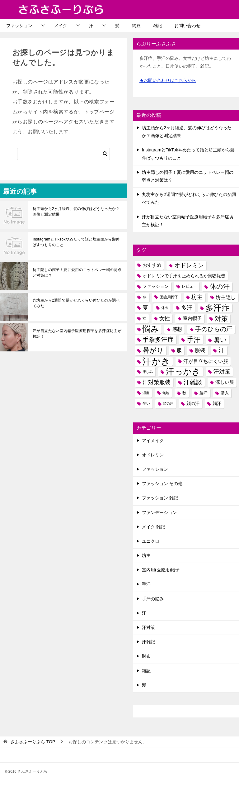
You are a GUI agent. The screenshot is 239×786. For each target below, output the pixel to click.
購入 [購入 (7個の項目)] (225, 393)
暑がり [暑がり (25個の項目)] (153, 350)
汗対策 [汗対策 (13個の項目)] (221, 372)
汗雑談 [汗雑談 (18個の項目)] (193, 382)
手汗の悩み (153, 598)
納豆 (136, 25)
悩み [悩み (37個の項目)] (151, 329)
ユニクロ (150, 541)
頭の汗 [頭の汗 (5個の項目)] (168, 403)
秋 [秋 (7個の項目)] (184, 393)
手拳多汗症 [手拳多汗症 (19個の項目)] (158, 339)
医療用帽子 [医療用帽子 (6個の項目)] (169, 297)
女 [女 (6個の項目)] (144, 318)
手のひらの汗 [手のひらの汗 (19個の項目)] (213, 329)
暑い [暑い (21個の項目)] (220, 339)
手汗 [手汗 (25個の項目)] (193, 340)
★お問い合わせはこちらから (167, 80)
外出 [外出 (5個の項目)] (164, 308)
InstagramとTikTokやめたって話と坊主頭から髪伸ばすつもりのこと (76, 242)
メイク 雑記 (153, 526)
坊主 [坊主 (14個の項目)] (197, 297)
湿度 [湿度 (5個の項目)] (146, 393)
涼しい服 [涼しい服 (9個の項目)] (224, 382)
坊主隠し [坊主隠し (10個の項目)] (226, 297)
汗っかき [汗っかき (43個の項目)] (183, 371)
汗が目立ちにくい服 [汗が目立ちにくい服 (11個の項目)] (205, 361)
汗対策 (148, 627)
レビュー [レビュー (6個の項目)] (189, 286)
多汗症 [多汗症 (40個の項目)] (217, 307)
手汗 (146, 584)
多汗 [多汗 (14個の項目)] (186, 308)
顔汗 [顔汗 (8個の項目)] (217, 403)
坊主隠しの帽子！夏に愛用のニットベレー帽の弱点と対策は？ (77, 273)
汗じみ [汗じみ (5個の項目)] (148, 372)
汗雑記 (148, 641)
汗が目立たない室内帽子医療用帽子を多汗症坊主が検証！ (77, 334)
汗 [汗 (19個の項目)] (221, 350)
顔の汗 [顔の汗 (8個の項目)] (192, 403)
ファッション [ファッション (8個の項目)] (156, 286)
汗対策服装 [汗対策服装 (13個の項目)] (157, 382)
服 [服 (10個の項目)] (179, 350)
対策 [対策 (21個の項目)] (221, 318)
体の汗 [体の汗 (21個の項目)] (220, 286)
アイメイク (153, 440)
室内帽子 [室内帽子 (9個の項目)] (192, 318)
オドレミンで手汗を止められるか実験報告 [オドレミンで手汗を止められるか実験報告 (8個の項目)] (184, 275)
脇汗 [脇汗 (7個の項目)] (203, 393)
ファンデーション (159, 512)
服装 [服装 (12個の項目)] (200, 350)
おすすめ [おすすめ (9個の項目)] (152, 265)
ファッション (19, 25)
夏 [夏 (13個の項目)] (145, 308)
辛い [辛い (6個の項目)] (146, 403)
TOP (32, 741)
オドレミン (153, 454)
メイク (60, 25)
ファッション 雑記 (160, 497)
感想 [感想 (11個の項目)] (177, 329)
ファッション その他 (162, 483)
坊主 (146, 555)
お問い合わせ (187, 25)
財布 (146, 656)
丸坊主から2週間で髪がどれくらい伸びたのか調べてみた (76, 303)
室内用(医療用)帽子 (161, 569)
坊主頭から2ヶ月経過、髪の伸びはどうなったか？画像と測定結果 (76, 212)
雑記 (157, 25)
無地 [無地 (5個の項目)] (165, 393)
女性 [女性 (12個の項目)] (164, 319)
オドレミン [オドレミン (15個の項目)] (189, 265)
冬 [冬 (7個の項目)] (145, 297)
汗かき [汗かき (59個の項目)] (156, 361)
